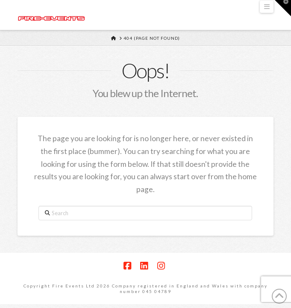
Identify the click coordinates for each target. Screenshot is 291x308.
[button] (266, 6)
